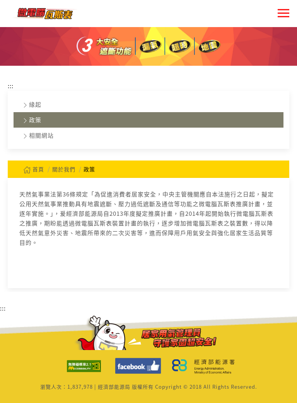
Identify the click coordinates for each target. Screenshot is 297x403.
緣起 (31, 104)
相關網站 (37, 135)
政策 (31, 120)
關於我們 (63, 169)
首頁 (33, 169)
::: (11, 86)
